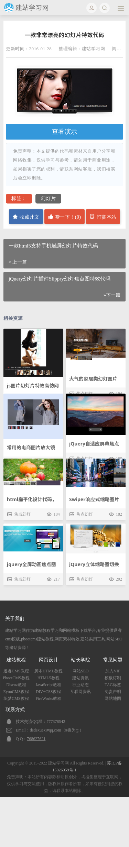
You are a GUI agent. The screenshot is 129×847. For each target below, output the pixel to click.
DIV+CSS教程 (48, 691)
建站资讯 (80, 677)
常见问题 (112, 659)
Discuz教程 (16, 684)
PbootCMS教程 (16, 677)
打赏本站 (103, 217)
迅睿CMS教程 (16, 671)
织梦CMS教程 (16, 698)
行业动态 (80, 684)
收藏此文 (26, 217)
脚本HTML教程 (48, 671)
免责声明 (113, 691)
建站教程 (16, 659)
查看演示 (64, 131)
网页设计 (48, 659)
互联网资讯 (80, 691)
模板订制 (113, 677)
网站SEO (81, 671)
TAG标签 (113, 684)
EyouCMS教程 (16, 691)
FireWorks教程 (48, 698)
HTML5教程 (48, 677)
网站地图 (113, 698)
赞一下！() (64, 217)
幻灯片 (48, 198)
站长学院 (80, 659)
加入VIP (112, 671)
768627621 (36, 738)
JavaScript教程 (48, 684)
